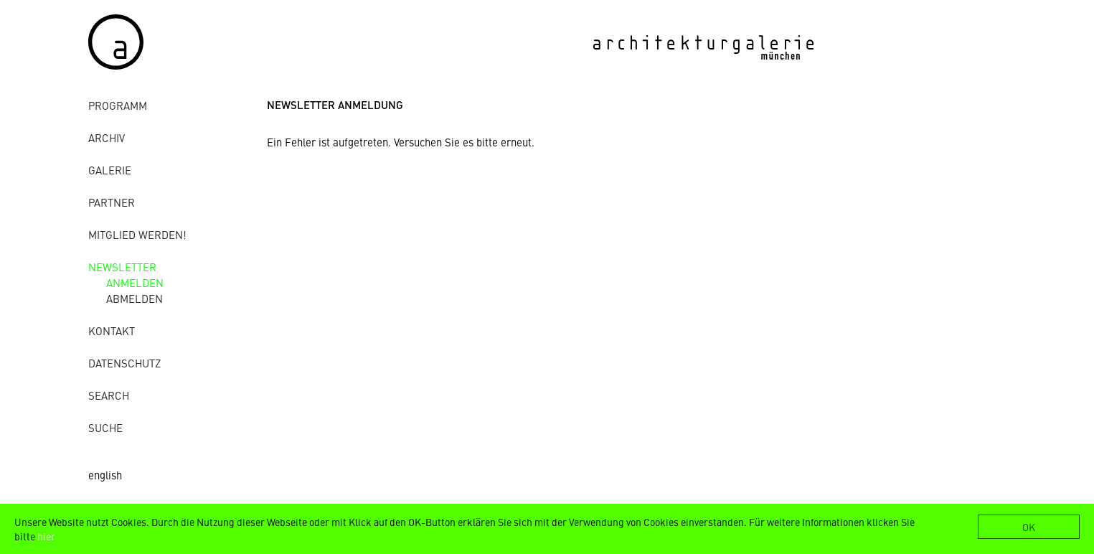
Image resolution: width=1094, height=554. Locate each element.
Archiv (106, 137)
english (105, 474)
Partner (111, 202)
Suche (105, 427)
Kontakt (111, 330)
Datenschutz (124, 362)
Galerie (109, 169)
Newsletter (122, 266)
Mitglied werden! (137, 234)
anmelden (135, 282)
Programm (117, 105)
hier (46, 536)
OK (1028, 527)
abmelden (134, 298)
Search (108, 395)
